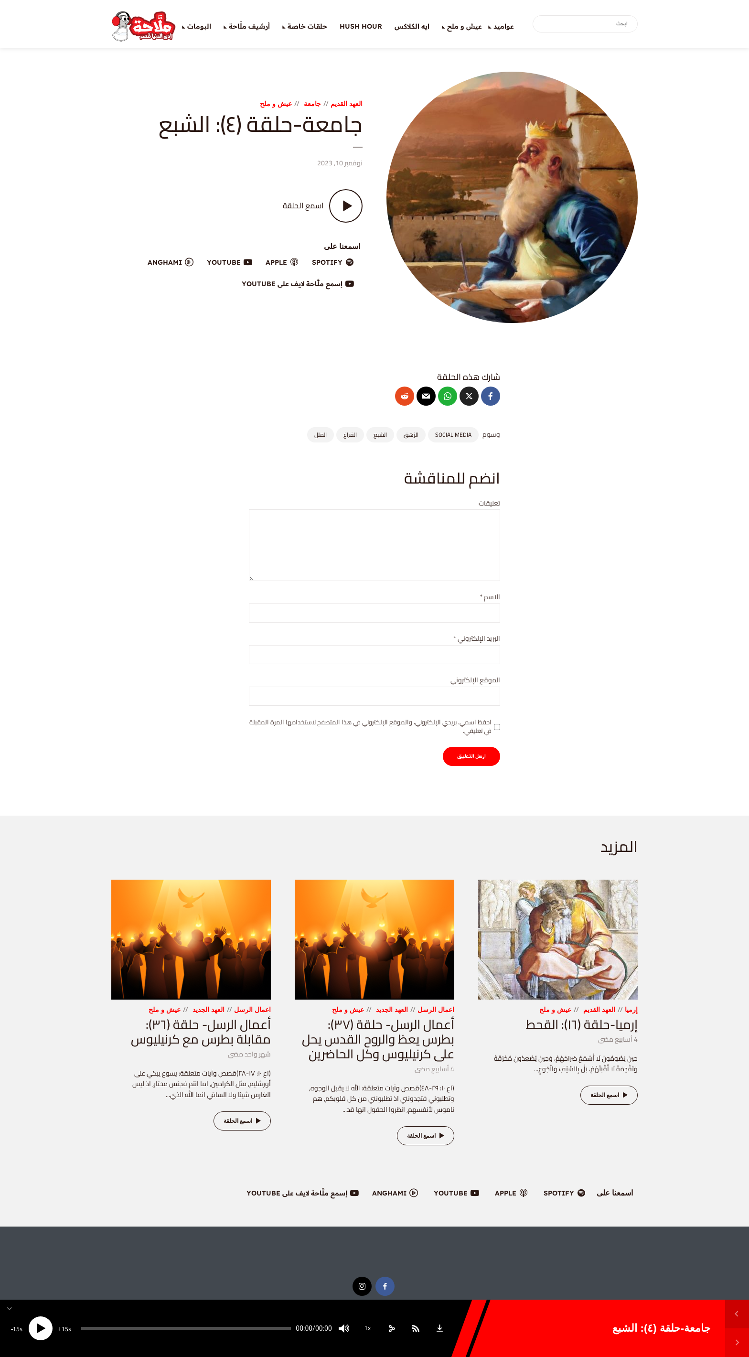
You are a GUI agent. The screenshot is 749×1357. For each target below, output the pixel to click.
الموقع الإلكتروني (475, 680)
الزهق (411, 434)
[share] (392, 1328)
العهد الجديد (392, 1009)
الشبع (380, 434)
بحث (541, 24)
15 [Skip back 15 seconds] (16, 1329)
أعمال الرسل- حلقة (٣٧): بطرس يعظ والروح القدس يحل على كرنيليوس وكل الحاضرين (378, 1039)
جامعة (312, 103)
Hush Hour (361, 26)
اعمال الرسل (435, 1009)
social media (453, 434)
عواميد (503, 26)
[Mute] (344, 1328)
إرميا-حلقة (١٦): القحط (582, 1024)
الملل (320, 434)
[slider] (186, 1328)
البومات (199, 26)
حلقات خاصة (307, 26)
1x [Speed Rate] (367, 1328)
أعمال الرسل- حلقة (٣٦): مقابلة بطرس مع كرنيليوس (201, 1031)
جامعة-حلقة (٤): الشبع (661, 1328)
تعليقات (489, 503)
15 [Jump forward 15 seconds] (65, 1329)
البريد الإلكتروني (476, 639)
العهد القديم (347, 103)
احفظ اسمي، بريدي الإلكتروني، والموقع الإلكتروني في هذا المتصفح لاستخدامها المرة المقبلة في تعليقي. (370, 726)
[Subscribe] (416, 1328)
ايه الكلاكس (412, 26)
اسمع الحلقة (610, 1095)
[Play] (41, 1328)
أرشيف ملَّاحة (249, 26)
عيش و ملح (464, 26)
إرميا (631, 1009)
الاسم (490, 597)
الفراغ (350, 434)
